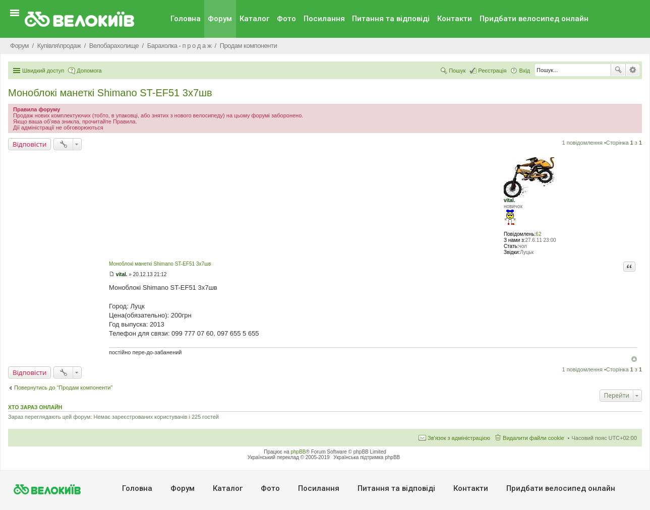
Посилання (324, 18)
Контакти (454, 18)
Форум (220, 18)
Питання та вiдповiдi (391, 18)
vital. (509, 200)
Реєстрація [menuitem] (492, 71)
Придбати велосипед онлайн (534, 18)
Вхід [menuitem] (524, 71)
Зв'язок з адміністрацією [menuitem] (459, 438)
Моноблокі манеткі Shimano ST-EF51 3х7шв (110, 92)
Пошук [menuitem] (457, 71)
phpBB (298, 452)
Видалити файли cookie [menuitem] (533, 438)
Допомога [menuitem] (89, 71)
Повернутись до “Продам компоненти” (63, 388)
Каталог (254, 18)
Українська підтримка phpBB (366, 457)
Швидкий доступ (43, 71)
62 (538, 234)
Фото (286, 18)
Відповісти (29, 144)
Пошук (618, 70)
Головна (185, 18)
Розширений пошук (632, 70)
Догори (634, 359)
